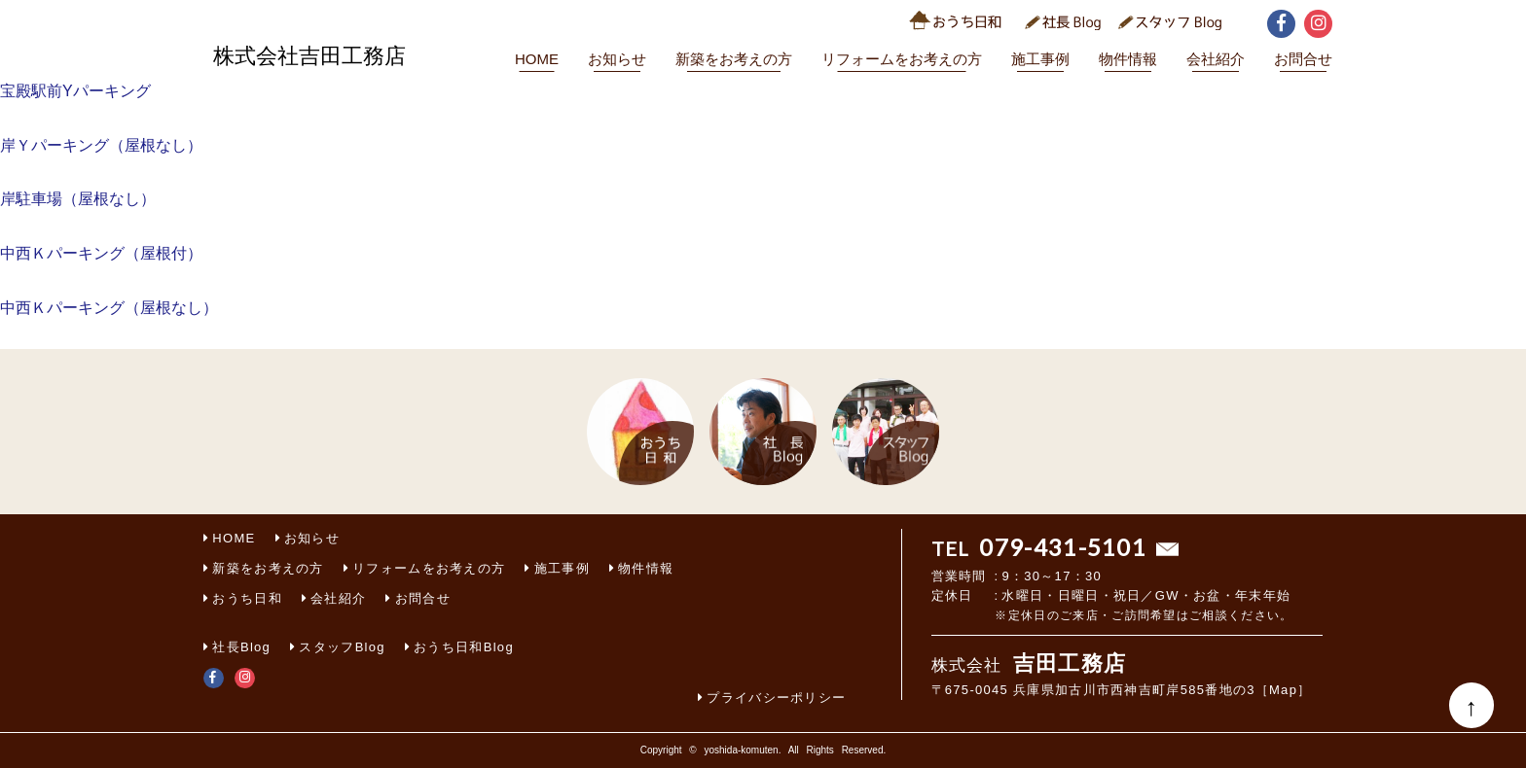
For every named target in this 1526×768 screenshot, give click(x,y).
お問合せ (1303, 59)
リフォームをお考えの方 (901, 59)
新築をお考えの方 (733, 59)
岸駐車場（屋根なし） (78, 199)
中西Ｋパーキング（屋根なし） (109, 307)
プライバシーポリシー (776, 697)
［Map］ (1283, 689)
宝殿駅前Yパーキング (75, 91)
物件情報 (1128, 59)
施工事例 (1040, 59)
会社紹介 (1215, 59)
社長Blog (241, 647)
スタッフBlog (341, 647)
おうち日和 (247, 598)
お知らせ (617, 59)
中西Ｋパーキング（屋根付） (101, 253)
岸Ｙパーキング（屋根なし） (101, 145)
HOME (537, 59)
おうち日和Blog (464, 647)
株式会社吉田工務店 (309, 56)
